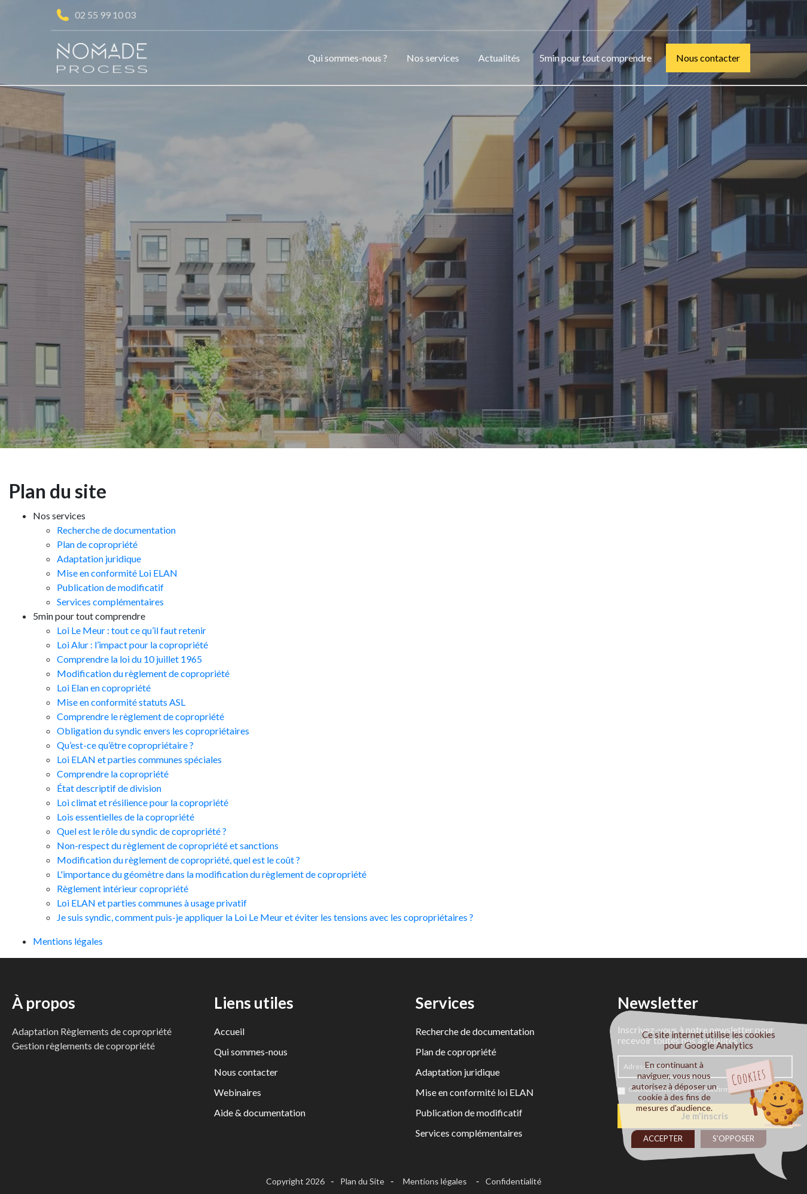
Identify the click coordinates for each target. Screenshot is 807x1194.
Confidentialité (513, 1181)
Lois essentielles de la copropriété (125, 816)
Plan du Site (362, 1181)
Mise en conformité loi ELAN (474, 1092)
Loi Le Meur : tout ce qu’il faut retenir (131, 630)
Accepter (663, 1138)
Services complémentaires (110, 601)
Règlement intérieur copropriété (122, 888)
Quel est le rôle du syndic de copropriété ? (142, 831)
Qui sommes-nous (251, 1051)
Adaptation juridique (99, 558)
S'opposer (733, 1138)
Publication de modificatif (110, 587)
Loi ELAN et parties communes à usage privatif (152, 902)
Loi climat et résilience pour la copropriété (142, 802)
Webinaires (237, 1092)
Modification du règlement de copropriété (143, 673)
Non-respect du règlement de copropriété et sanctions (168, 845)
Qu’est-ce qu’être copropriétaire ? (125, 745)
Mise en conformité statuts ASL (121, 702)
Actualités (499, 57)
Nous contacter (708, 57)
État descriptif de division (109, 788)
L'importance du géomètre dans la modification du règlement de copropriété (211, 874)
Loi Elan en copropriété (104, 687)
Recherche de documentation (116, 529)
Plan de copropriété (97, 544)
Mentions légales (68, 941)
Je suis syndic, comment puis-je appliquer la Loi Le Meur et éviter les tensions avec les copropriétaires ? (265, 917)
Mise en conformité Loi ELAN (117, 572)
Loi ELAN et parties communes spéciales (139, 759)
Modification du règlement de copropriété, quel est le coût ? (178, 859)
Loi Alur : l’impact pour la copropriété (132, 644)
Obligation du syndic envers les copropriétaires (153, 730)
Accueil (229, 1031)
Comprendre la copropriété (113, 773)
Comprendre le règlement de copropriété (140, 716)
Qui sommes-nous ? (347, 57)
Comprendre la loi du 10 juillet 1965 (129, 659)
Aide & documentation (259, 1112)
